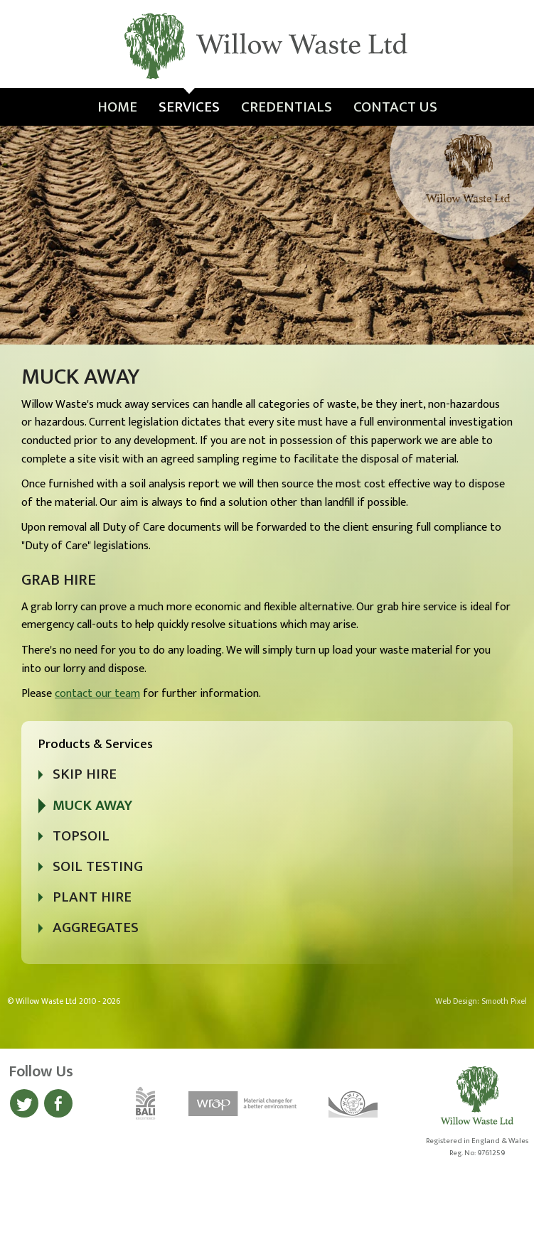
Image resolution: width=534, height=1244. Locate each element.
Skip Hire (85, 774)
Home (117, 106)
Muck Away (92, 805)
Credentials (286, 106)
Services (189, 106)
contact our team (97, 693)
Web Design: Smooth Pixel (481, 1001)
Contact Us (395, 106)
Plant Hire (92, 897)
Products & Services (95, 744)
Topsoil (81, 836)
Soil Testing (98, 866)
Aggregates (96, 927)
